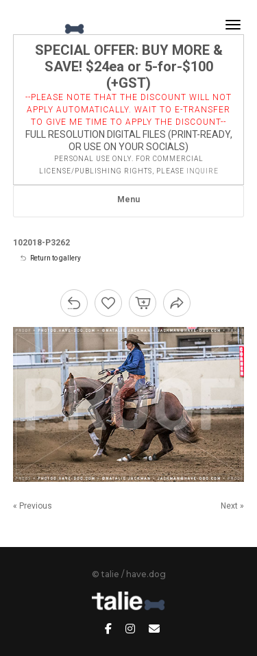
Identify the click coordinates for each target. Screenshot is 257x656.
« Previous (32, 506)
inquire (202, 171)
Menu (128, 199)
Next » (232, 506)
